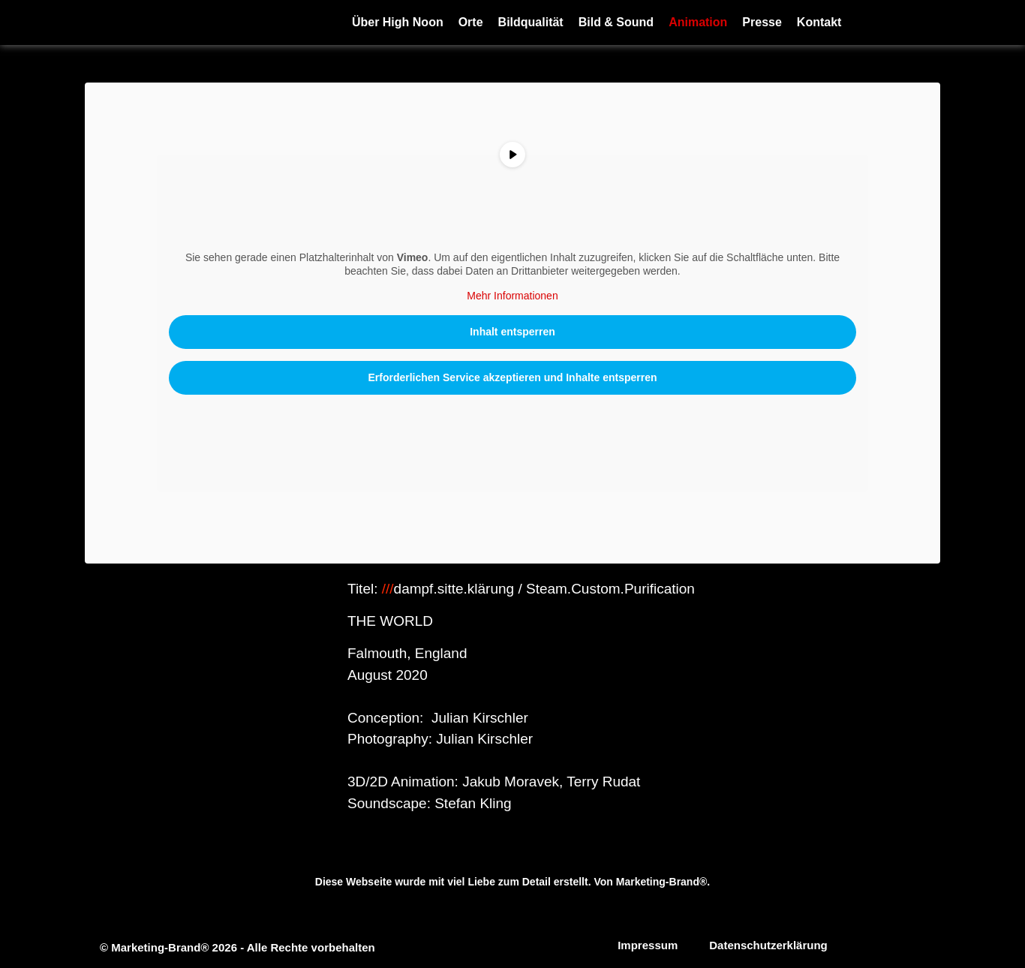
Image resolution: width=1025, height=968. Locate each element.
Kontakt (819, 22)
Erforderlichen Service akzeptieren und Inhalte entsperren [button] (512, 377)
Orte (470, 22)
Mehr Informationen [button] (512, 296)
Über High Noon (397, 22)
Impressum (648, 945)
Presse (762, 22)
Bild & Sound (616, 22)
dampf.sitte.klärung (454, 589)
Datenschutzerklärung (768, 945)
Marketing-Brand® (662, 882)
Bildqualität (531, 22)
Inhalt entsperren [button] (512, 332)
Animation (698, 22)
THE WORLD (392, 621)
